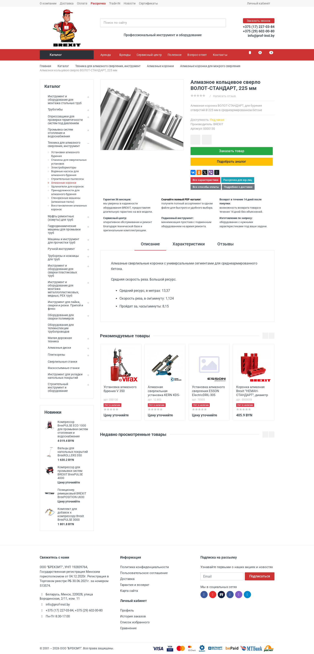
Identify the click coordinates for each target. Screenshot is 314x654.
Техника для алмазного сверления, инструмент (62, 144)
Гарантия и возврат (134, 585)
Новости (130, 3)
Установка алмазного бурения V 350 (120, 389)
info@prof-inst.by (261, 36)
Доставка (67, 3)
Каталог (67, 55)
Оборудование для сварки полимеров (59, 316)
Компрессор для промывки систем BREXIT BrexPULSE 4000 (70, 472)
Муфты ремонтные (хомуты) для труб (59, 218)
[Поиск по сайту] (158, 22)
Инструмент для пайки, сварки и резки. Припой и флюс (63, 305)
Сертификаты (148, 3)
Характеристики (189, 243)
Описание (150, 243)
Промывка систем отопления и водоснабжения (58, 133)
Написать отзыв (224, 96)
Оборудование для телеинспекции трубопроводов (59, 328)
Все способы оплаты (206, 187)
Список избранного (135, 622)
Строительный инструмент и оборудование (56, 387)
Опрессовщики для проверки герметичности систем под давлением (63, 120)
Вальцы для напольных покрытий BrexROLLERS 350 (73, 451)
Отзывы (225, 243)
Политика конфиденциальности (144, 567)
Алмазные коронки (63, 182)
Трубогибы (53, 109)
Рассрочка (98, 3)
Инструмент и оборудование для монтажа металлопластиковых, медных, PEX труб (61, 288)
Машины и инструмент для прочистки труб (61, 240)
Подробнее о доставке (238, 187)
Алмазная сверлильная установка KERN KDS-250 (164, 391)
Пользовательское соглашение (144, 573)
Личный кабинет (260, 3)
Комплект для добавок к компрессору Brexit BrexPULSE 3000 (71, 514)
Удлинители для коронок (67, 186)
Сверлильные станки (60, 361)
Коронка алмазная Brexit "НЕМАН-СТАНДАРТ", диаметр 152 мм (252, 391)
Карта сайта (129, 591)
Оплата (82, 3)
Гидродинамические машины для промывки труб (62, 229)
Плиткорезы (54, 354)
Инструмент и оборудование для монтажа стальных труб (63, 100)
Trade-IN (114, 3)
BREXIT (218, 124)
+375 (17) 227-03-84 (258, 27)
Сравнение (128, 628)
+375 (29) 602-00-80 (258, 31)
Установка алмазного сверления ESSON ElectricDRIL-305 (208, 391)
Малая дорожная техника (58, 339)
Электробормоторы (63, 167)
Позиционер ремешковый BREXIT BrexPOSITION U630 (72, 493)
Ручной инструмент (59, 249)
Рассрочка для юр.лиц (237, 180)
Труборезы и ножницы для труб (61, 257)
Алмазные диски (57, 347)
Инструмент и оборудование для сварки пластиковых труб (60, 270)
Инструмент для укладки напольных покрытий (63, 376)
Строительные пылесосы (67, 178)
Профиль (127, 610)
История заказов (133, 616)
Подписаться (259, 576)
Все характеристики (205, 180)
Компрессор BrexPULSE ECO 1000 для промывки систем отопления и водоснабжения (73, 429)
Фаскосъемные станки (62, 368)
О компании (48, 3)
